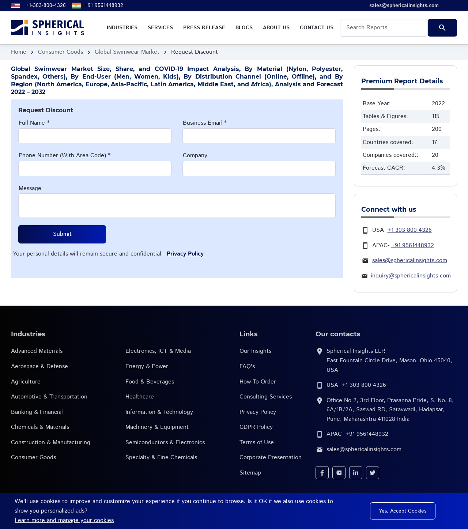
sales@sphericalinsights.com (409, 260)
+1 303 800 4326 (410, 230)
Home (18, 52)
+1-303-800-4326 (46, 5)
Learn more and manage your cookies (64, 520)
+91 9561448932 (103, 5)
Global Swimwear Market (127, 52)
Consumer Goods (60, 52)
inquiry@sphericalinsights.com (411, 276)
